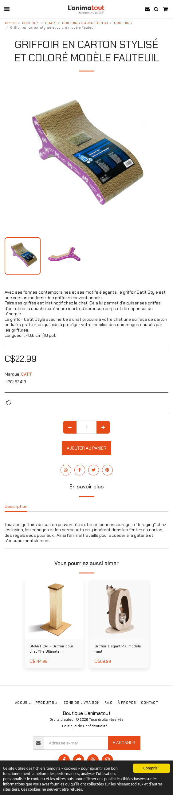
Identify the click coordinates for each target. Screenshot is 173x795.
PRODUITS (31, 23)
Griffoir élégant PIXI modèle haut (118, 649)
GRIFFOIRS (123, 23)
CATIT (26, 374)
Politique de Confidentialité (85, 726)
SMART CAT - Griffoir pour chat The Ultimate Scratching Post (51, 649)
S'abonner (124, 742)
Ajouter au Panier (86, 448)
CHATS (51, 23)
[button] (7, 9)
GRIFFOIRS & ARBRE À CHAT (85, 23)
